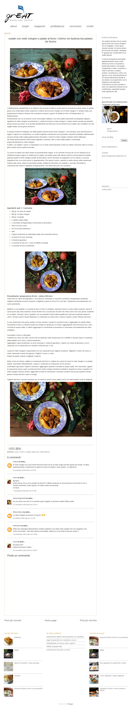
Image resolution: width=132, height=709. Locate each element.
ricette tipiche (45, 452)
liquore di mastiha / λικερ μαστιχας (26, 663)
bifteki (16, 650)
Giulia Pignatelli (19, 498)
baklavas (17, 637)
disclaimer (105, 186)
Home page (51, 620)
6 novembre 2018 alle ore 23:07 (24, 470)
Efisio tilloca (18, 512)
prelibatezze (57, 26)
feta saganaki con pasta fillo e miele (113, 663)
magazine (39, 26)
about (13, 26)
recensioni (75, 26)
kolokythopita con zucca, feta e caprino (61, 643)
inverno (22, 452)
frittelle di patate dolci (54, 646)
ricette (90, 26)
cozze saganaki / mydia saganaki (112, 676)
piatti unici (35, 452)
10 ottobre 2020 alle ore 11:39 (24, 518)
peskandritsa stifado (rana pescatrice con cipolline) (65, 637)
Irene (15, 478)
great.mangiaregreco (109, 147)
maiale (28, 452)
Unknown (16, 526)
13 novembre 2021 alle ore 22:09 (25, 534)
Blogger (70, 704)
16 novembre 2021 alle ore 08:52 (25, 550)
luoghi (25, 26)
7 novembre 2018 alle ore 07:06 (24, 491)
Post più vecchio (88, 620)
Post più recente (12, 620)
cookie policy (106, 189)
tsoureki (17, 676)
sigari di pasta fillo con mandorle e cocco (61, 640)
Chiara (16, 462)
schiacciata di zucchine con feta (58, 650)
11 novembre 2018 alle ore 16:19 (25, 505)
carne (16, 452)
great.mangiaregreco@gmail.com (114, 156)
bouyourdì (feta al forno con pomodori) (28, 688)
